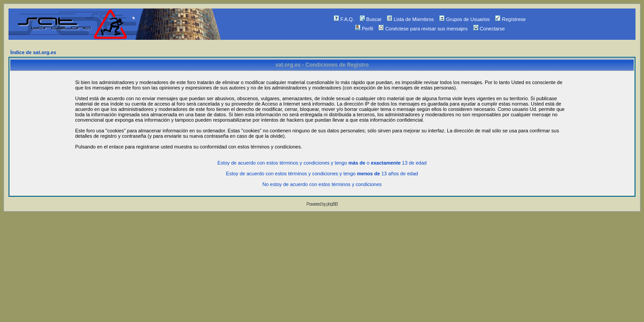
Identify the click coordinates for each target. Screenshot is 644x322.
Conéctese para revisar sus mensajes (422, 28)
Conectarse (489, 28)
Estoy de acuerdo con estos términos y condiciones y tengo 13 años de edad (322, 173)
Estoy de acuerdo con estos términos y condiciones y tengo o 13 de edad (322, 162)
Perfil (364, 28)
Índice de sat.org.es (33, 52)
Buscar (370, 19)
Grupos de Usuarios (464, 19)
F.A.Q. (344, 19)
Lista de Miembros (410, 19)
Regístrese (510, 19)
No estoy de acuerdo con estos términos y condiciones (322, 184)
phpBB (332, 204)
